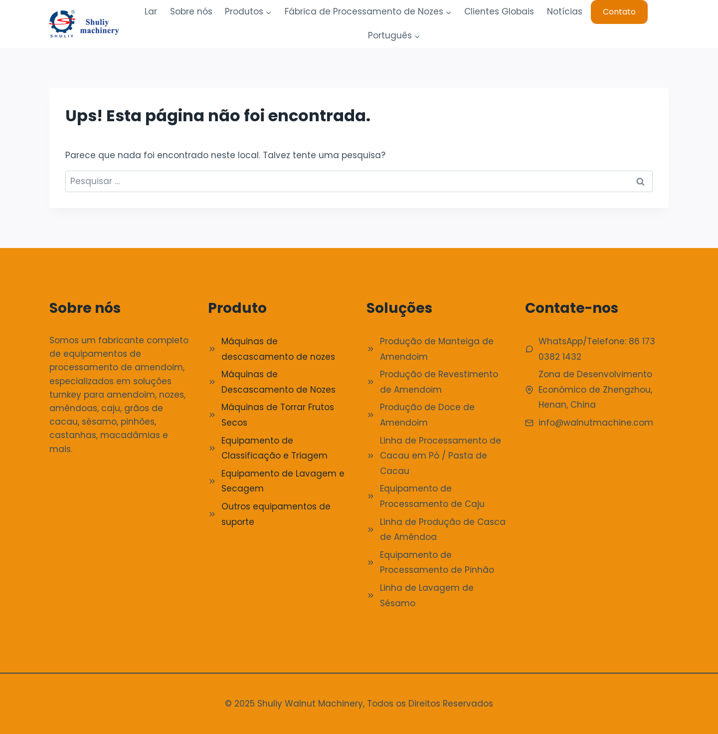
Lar (151, 11)
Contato (619, 11)
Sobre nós (191, 11)
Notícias (564, 11)
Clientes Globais (499, 11)
